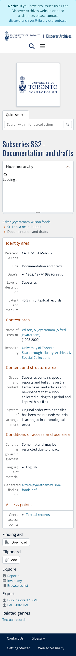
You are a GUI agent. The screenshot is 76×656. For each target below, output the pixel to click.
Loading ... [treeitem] (10, 179)
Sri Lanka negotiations (24, 227)
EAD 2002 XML (15, 605)
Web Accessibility (51, 648)
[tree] (38, 192)
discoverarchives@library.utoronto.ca (37, 20)
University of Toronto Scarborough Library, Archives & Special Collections (46, 353)
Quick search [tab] (16, 114)
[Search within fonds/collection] (33, 124)
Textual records (38, 514)
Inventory (12, 580)
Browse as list (15, 585)
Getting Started (18, 648)
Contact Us (15, 638)
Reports (10, 576)
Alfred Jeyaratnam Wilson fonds (26, 222)
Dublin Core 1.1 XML (20, 600)
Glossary (38, 638)
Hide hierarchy (19, 166)
